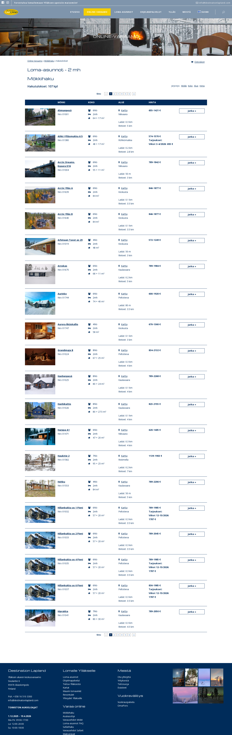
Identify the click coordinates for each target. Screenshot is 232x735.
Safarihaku (68, 726)
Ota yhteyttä (124, 676)
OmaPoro (123, 705)
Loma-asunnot (70, 676)
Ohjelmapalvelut (71, 680)
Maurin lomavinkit (72, 691)
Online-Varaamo (34, 61)
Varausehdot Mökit (73, 719)
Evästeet (122, 687)
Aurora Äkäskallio (68, 324)
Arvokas (62, 265)
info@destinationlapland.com (23, 700)
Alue (196, 86)
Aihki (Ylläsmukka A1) (70, 136)
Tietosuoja (123, 684)
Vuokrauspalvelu (126, 702)
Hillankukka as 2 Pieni (70, 533)
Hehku (61, 481)
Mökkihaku (49, 61)
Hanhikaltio (64, 403)
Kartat (66, 687)
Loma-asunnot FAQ (73, 723)
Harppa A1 (64, 429)
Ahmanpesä (65, 110)
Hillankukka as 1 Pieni (70, 507)
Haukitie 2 (63, 455)
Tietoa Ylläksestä (72, 684)
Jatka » (192, 110)
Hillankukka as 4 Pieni (70, 559)
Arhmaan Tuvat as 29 (70, 239)
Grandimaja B (65, 350)
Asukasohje (69, 716)
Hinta (202, 86)
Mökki (184, 86)
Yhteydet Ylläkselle (72, 698)
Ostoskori (198, 61)
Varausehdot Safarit (73, 730)
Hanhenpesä (65, 376)
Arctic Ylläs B (65, 214)
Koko (190, 86)
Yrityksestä (123, 680)
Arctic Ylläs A (65, 188)
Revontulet (68, 694)
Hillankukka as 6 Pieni (70, 585)
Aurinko (62, 293)
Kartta (124, 110)
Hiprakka (63, 611)
